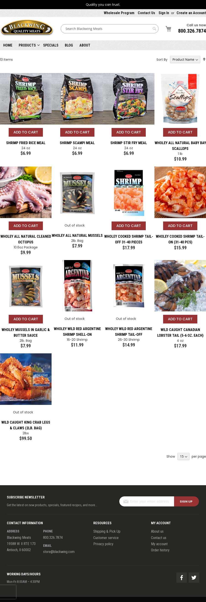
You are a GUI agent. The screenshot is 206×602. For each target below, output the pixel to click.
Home (7, 45)
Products (27, 45)
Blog (69, 45)
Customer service (106, 538)
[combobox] (110, 28)
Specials (50, 45)
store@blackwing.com (59, 552)
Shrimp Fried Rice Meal (25, 143)
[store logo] (27, 28)
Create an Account (191, 13)
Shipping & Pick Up (106, 531)
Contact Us (146, 13)
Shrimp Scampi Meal (77, 143)
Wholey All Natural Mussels (77, 235)
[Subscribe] (186, 501)
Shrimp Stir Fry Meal (128, 143)
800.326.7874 (192, 31)
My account (159, 544)
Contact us (158, 538)
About (84, 45)
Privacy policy (103, 544)
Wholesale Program (119, 13)
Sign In (164, 13)
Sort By (161, 59)
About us (157, 531)
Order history (160, 550)
